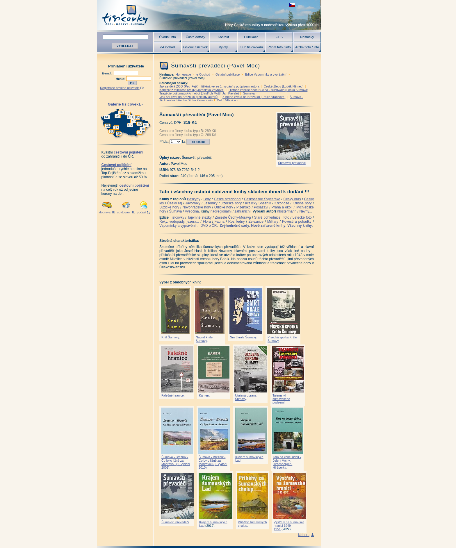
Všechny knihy (299, 226)
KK (128, 113)
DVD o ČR (208, 226)
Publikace (251, 37)
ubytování (124, 212)
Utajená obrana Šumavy (245, 397)
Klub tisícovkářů (251, 47)
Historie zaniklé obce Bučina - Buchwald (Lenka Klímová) (268, 90)
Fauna (220, 221)
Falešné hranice (172, 395)
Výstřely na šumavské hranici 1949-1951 (289, 525)
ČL (108, 125)
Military (272, 221)
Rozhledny (236, 221)
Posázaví (261, 207)
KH (107, 117)
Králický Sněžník (258, 203)
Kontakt (223, 37)
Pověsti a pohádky (296, 221)
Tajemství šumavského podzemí (281, 399)
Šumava (175, 211)
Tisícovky (177, 217)
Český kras (292, 199)
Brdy (207, 199)
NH (119, 133)
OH (130, 117)
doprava (105, 212)
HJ (140, 123)
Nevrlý (304, 211)
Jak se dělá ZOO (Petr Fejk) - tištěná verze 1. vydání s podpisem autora (209, 86)
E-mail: (107, 73)
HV (130, 125)
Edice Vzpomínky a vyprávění (265, 74)
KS (133, 121)
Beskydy (193, 199)
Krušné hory (302, 203)
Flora (207, 221)
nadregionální (221, 211)
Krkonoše (282, 203)
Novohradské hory (196, 207)
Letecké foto (302, 217)
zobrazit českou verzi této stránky (292, 5)
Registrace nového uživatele (120, 88)
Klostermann (286, 211)
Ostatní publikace (227, 74)
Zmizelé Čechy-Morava (233, 217)
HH (143, 129)
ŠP (116, 127)
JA (140, 132)
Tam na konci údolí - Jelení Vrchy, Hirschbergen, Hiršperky (287, 462)
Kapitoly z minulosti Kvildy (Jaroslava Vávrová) (191, 90)
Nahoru (303, 535)
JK (118, 116)
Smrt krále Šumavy (243, 337)
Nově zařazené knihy (268, 226)
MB (146, 125)
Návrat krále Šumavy (204, 338)
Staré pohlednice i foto (271, 217)
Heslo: (121, 79)
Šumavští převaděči (292, 163)
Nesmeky (307, 37)
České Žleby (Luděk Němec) (284, 86)
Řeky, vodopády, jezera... (179, 221)
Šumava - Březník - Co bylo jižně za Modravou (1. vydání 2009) (175, 462)
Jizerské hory (231, 203)
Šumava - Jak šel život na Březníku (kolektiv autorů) (207, 95)
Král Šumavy (170, 337)
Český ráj (174, 203)
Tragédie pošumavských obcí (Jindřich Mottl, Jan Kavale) (199, 93)
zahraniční (242, 211)
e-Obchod (167, 47)
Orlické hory (223, 207)
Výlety (223, 47)
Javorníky (192, 203)
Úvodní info (167, 37)
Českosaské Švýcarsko (262, 199)
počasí (141, 212)
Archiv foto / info (307, 47)
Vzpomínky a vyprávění (177, 226)
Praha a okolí (282, 207)
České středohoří (227, 199)
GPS (279, 37)
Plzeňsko (243, 207)
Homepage (183, 74)
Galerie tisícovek (195, 47)
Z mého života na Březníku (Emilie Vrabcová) (253, 97)
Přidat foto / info (279, 47)
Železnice (256, 221)
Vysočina (192, 211)
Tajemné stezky (199, 217)
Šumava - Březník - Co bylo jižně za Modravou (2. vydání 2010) (213, 462)
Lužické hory (169, 207)
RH (137, 117)
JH (121, 112)
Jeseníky (210, 203)
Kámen (204, 395)
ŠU (112, 131)
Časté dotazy (195, 37)
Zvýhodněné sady (234, 226)
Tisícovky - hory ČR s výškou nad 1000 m (209, 15)
